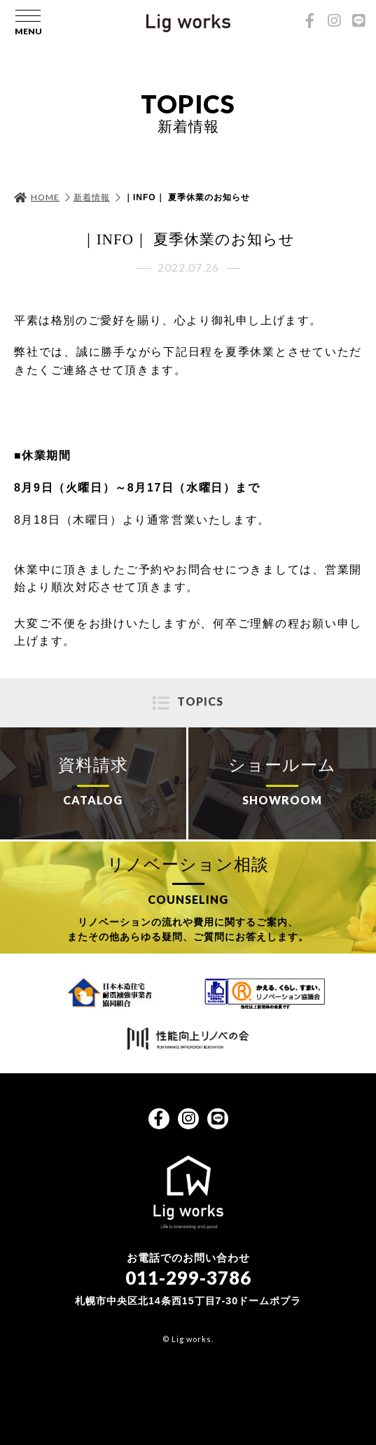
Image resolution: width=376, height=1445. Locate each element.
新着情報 (92, 197)
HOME (45, 197)
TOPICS (200, 701)
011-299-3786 (188, 1277)
